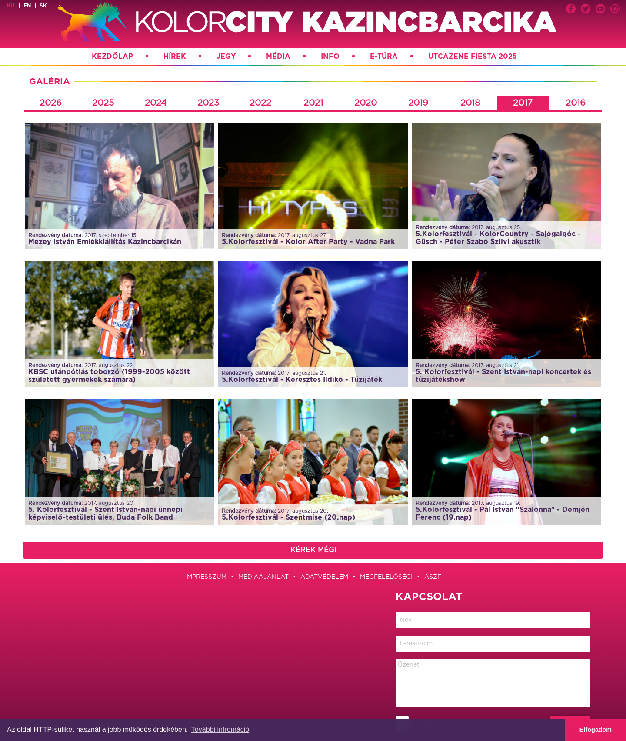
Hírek (174, 56)
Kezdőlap (112, 56)
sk (43, 5)
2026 (51, 103)
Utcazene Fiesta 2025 (472, 56)
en (27, 5)
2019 (418, 103)
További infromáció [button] (220, 729)
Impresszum (205, 577)
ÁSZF (432, 577)
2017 (523, 103)
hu (10, 5)
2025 (103, 103)
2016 (576, 103)
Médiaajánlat (263, 577)
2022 (260, 103)
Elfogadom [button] (595, 729)
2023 (208, 103)
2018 (470, 103)
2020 (365, 103)
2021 (313, 103)
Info (330, 56)
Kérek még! (313, 550)
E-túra (384, 56)
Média (278, 56)
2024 (155, 103)
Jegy (226, 56)
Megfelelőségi (386, 577)
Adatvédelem (324, 577)
